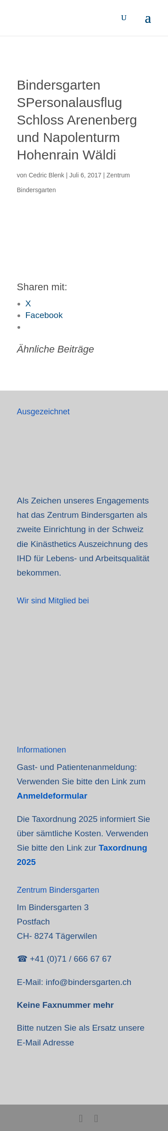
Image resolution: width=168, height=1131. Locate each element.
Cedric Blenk (46, 175)
